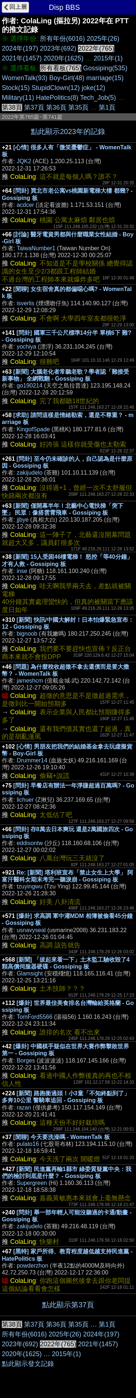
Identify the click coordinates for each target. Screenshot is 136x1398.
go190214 (29, 385)
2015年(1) (108, 58)
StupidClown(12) (56, 87)
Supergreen (32, 1183)
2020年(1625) (63, 58)
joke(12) (93, 87)
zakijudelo (29, 473)
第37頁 (34, 107)
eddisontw (30, 843)
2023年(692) (58, 48)
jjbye (23, 520)
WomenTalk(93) (25, 78)
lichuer (25, 800)
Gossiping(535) (105, 68)
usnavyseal (31, 930)
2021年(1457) (22, 58)
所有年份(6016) (62, 38)
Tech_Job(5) (98, 97)
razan (24, 1107)
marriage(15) (105, 78)
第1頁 (107, 107)
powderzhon (32, 1265)
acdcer (25, 205)
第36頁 (56, 107)
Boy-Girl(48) (67, 78)
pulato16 (28, 1144)
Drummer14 (32, 760)
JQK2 (24, 161)
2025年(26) (103, 38)
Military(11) (18, 97)
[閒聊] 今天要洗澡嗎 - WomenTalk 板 (61, 1137)
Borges (26, 1060)
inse (22, 571)
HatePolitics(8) (57, 97)
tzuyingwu (29, 886)
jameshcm (30, 681)
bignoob (27, 634)
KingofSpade (33, 429)
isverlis (25, 303)
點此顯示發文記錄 (28, 1363)
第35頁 (78, 107)
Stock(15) (16, 87)
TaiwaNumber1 (36, 248)
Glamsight (30, 973)
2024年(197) (20, 48)
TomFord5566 (35, 1017)
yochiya (26, 346)
